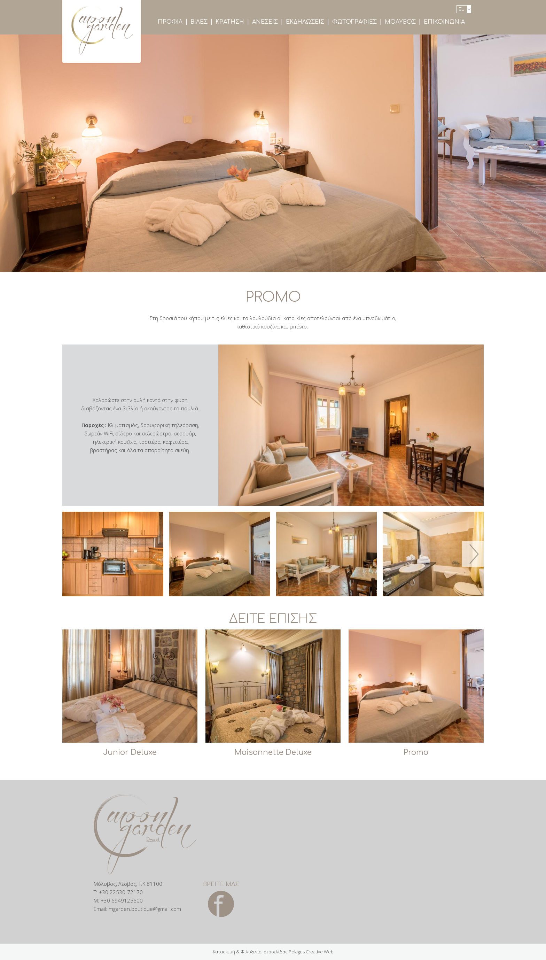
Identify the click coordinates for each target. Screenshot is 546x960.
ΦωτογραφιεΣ (354, 22)
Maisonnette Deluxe (273, 752)
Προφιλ (170, 22)
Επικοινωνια (444, 22)
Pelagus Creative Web (311, 952)
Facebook (221, 904)
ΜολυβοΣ (400, 22)
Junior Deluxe (130, 752)
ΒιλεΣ (199, 22)
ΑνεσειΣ (265, 22)
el (461, 9)
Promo (416, 752)
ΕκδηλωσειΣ (305, 22)
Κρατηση (230, 22)
